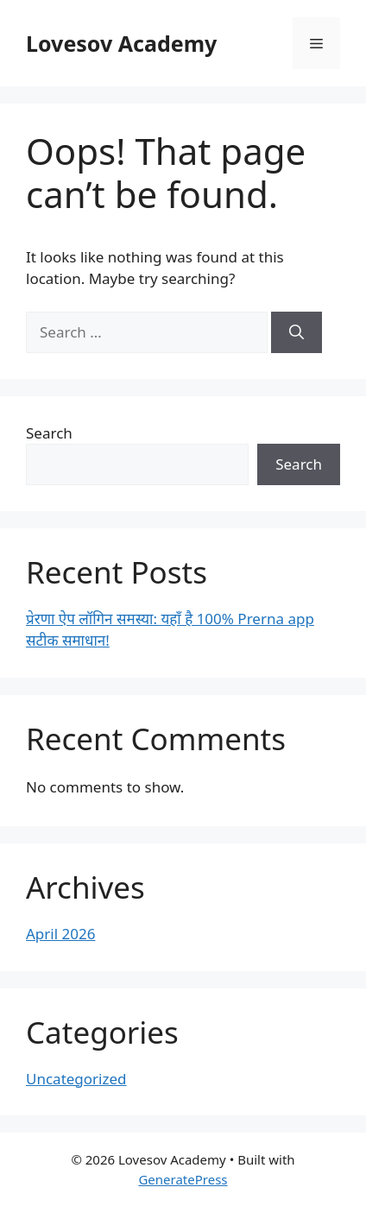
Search (49, 433)
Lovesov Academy (121, 43)
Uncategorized (76, 1079)
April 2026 (60, 934)
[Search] (296, 332)
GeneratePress (182, 1179)
